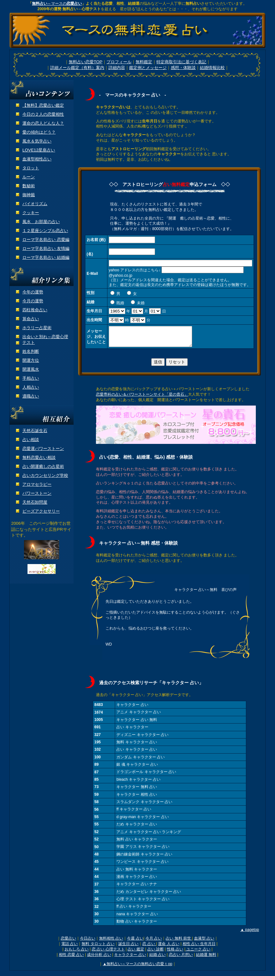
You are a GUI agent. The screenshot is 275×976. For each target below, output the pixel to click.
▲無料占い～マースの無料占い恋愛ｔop (137, 967)
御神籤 (28, 194)
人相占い (30, 387)
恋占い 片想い (181, 958)
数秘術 (28, 185)
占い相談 (30, 439)
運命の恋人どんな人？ (43, 123)
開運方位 (30, 360)
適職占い (30, 396)
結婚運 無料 (206, 958)
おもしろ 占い (77, 953)
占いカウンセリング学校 (45, 475)
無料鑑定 (144, 61)
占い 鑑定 (136, 953)
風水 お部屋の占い (41, 221)
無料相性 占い (111, 942)
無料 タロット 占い (98, 947)
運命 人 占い (168, 947)
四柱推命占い (34, 309)
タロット (30, 168)
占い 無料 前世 (179, 942)
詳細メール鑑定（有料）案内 (77, 67)
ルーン (28, 176)
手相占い (30, 378)
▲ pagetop (249, 933)
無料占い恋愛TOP (85, 61)
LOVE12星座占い (38, 150)
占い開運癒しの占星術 (43, 466)
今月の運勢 (32, 300)
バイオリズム (34, 203)
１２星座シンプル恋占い (45, 230)
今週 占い (135, 942)
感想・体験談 (183, 67)
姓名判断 (30, 351)
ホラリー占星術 (36, 327)
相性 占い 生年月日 (199, 947)
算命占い (30, 318)
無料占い (39, 3)
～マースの (64, 3)
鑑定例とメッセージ (148, 67)
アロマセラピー (36, 484)
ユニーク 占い (198, 953)
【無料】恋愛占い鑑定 (43, 105)
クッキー (30, 212)
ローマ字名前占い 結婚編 (45, 257)
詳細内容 (116, 67)
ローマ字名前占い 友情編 (45, 248)
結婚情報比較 (212, 67)
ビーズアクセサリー (41, 511)
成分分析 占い (99, 958)
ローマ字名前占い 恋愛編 (45, 239)
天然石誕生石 (34, 430)
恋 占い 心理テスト (108, 953)
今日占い (87, 942)
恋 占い (149, 947)
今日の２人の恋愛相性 (43, 114)
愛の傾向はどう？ (39, 132)
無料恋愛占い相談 (39, 457)
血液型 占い (204, 942)
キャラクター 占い (130, 958)
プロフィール (118, 61)
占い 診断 (155, 953)
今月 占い (153, 942)
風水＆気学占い (36, 141)
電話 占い (69, 947)
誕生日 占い (128, 947)
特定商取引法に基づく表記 (181, 61)
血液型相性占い (36, 159)
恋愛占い (68, 942)
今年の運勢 (32, 292)
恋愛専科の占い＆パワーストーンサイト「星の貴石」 (142, 398)
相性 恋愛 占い (71, 958)
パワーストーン (36, 493)
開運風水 (30, 369)
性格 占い (175, 953)
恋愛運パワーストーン (43, 448)
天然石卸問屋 (34, 502)
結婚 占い (157, 958)
